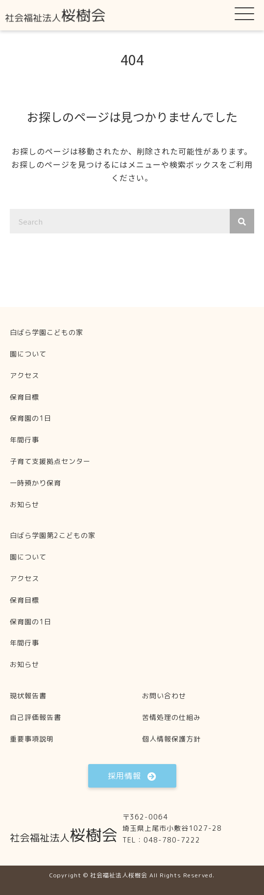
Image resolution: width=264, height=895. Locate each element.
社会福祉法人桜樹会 (118, 875)
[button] (244, 13)
